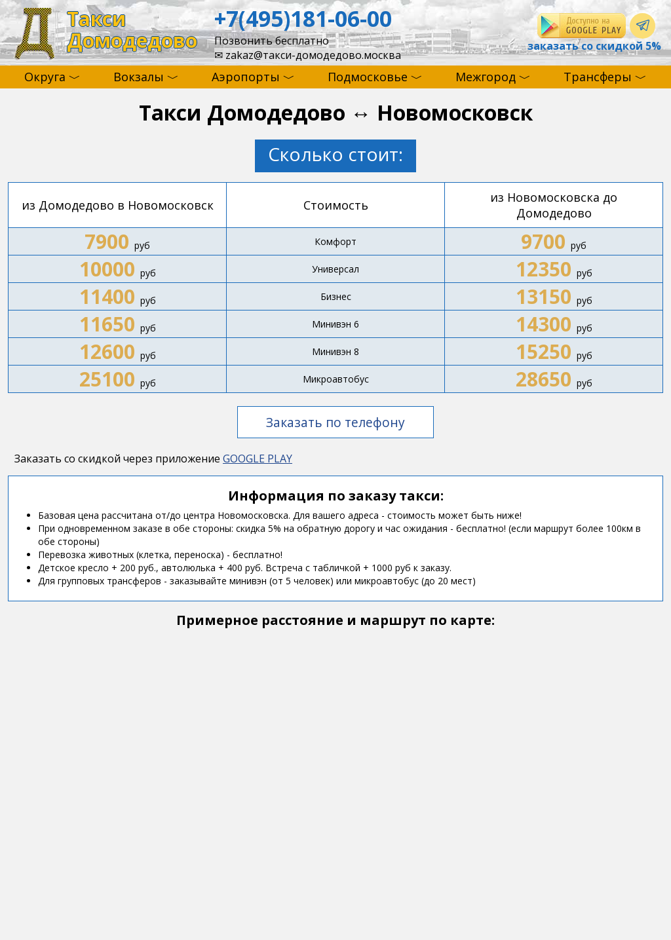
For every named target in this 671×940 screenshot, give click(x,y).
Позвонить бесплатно (271, 40)
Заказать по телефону (335, 422)
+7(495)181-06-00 (303, 18)
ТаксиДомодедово (132, 30)
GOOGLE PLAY (257, 458)
